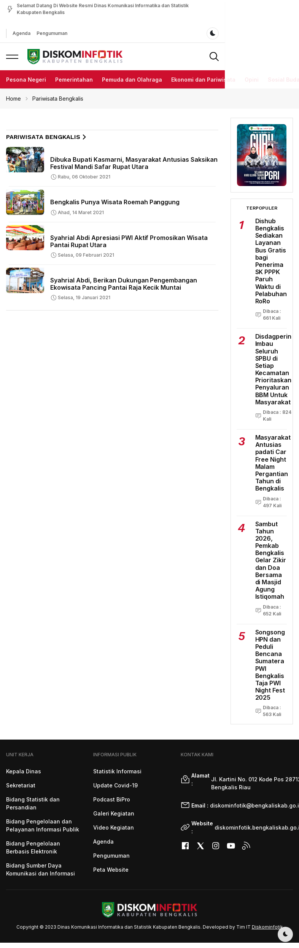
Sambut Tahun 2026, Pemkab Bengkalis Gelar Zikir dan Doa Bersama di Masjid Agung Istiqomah (270, 560)
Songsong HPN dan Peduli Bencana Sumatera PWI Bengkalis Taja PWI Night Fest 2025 (270, 665)
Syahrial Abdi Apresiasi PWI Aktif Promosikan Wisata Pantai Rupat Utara (129, 241)
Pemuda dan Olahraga (132, 79)
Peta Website (111, 869)
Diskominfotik (267, 927)
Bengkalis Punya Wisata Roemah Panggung (115, 202)
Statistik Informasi (117, 771)
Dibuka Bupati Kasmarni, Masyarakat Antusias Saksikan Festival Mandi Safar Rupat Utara (134, 163)
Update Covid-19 (115, 785)
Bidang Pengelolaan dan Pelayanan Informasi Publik (42, 825)
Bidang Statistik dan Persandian (33, 803)
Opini (252, 79)
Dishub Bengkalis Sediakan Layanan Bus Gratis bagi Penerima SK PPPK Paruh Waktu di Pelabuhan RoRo (271, 261)
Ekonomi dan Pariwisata (203, 79)
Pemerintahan (74, 79)
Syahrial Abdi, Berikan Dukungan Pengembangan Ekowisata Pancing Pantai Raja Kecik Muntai (123, 283)
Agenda (15, 33)
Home (13, 98)
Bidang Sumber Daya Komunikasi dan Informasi (40, 869)
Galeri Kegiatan (113, 813)
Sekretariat (20, 785)
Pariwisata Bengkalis (57, 98)
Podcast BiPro (111, 799)
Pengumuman (45, 33)
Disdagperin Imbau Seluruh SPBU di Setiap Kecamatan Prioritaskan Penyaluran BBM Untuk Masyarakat (273, 369)
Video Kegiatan (113, 827)
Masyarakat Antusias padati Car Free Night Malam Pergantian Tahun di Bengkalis (273, 463)
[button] (12, 56)
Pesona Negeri (26, 79)
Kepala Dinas (23, 771)
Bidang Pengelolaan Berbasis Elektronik (33, 847)
